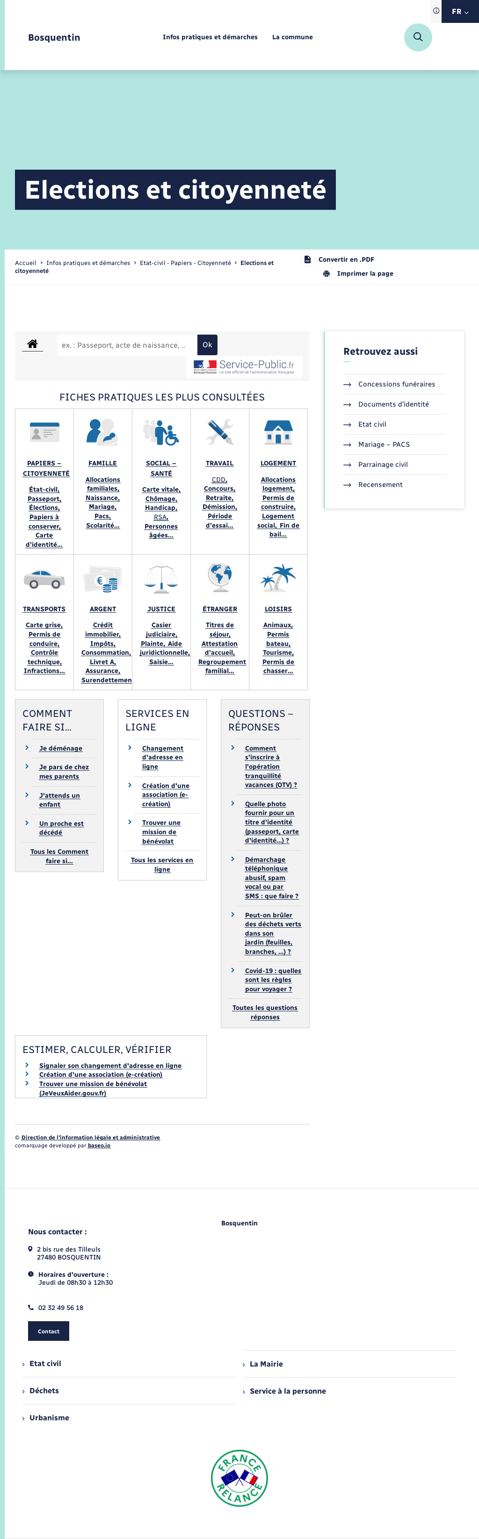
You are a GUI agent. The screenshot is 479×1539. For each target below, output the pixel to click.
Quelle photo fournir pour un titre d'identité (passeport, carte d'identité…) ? (272, 822)
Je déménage (60, 748)
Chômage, (161, 499)
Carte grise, (44, 625)
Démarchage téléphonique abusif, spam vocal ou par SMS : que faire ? (271, 878)
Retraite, (219, 498)
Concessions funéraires (389, 384)
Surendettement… (110, 680)
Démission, (220, 507)
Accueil (25, 262)
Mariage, (102, 507)
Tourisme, (278, 653)
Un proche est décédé (61, 828)
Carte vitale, (161, 490)
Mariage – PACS (376, 444)
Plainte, (154, 644)
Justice (161, 609)
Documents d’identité (386, 404)
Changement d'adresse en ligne (162, 757)
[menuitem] (210, 37)
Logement (278, 463)
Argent (103, 609)
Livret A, (103, 662)
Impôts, (103, 644)
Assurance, (103, 671)
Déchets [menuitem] (40, 1390)
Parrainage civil (375, 464)
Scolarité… (103, 526)
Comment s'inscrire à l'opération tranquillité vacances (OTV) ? (271, 766)
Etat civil (364, 424)
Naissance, (103, 498)
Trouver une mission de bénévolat (161, 832)
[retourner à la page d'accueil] (54, 37)
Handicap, (161, 508)
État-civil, (44, 490)
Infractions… (44, 671)
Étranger (220, 609)
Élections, (44, 508)
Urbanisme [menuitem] (45, 1417)
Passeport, (44, 499)
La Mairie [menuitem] (263, 1364)
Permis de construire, (278, 502)
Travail (219, 463)
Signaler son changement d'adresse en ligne (110, 1066)
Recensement (373, 484)
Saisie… (161, 662)
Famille (102, 463)
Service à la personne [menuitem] (284, 1391)
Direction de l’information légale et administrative (91, 1137)
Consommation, (106, 653)
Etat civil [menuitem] (41, 1363)
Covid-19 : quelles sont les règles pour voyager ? (273, 980)
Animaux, (278, 625)
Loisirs (278, 609)
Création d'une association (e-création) (165, 795)
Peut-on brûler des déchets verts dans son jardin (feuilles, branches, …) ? (273, 933)
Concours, (219, 489)
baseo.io (99, 1145)
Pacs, (102, 516)
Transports (44, 609)
